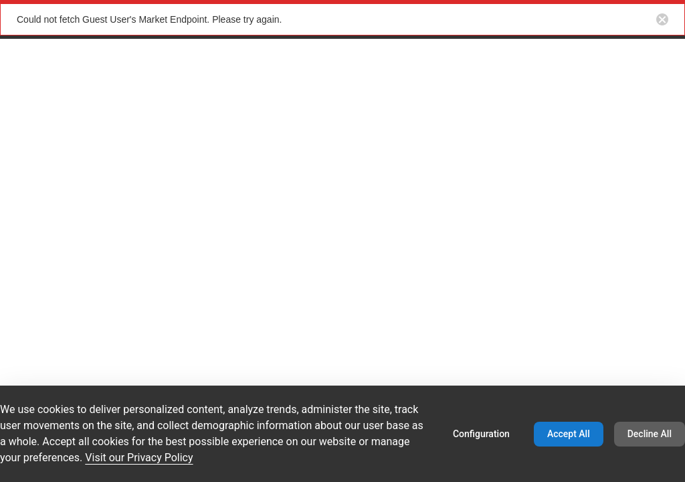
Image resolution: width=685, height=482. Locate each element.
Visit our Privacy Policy (139, 457)
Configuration (481, 433)
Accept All (568, 433)
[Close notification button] (662, 19)
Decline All (649, 433)
